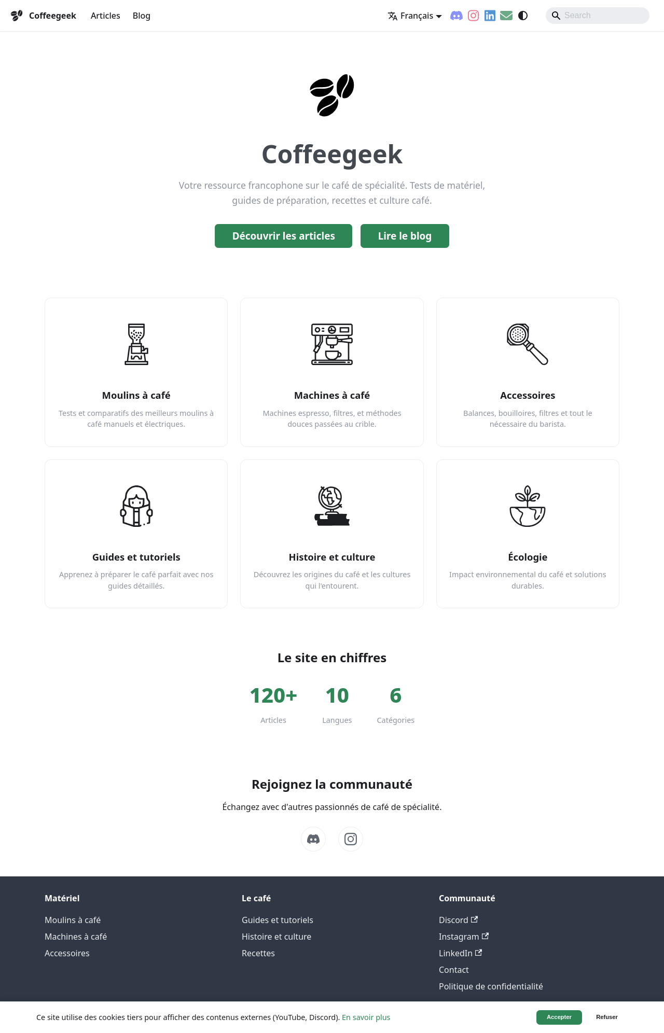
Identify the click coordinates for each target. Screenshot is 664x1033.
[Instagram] (473, 15)
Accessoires (67, 953)
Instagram (464, 936)
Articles (105, 15)
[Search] (597, 15)
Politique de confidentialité (491, 986)
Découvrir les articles (283, 236)
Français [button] (410, 15)
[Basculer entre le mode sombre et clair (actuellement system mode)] (523, 15)
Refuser (607, 1017)
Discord (458, 920)
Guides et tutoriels (277, 920)
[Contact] (506, 15)
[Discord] (456, 15)
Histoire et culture (276, 936)
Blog (141, 15)
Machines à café (76, 936)
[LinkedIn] (489, 15)
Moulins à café (73, 920)
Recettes (258, 953)
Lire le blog (405, 236)
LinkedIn (460, 953)
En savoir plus (366, 1017)
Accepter (559, 1017)
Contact (454, 969)
